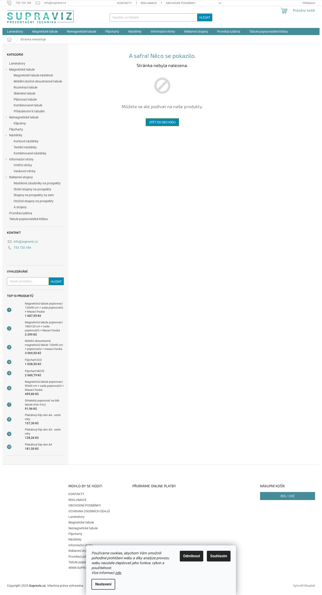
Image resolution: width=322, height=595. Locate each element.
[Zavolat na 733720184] (21, 2)
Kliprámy (20, 123)
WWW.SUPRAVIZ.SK (82, 568)
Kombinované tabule (28, 105)
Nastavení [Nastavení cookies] (103, 584)
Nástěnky (13, 135)
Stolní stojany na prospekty (32, 189)
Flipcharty (16, 129)
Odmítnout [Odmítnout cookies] (191, 556)
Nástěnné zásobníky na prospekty (37, 183)
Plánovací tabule (25, 99)
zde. (118, 573)
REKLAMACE (149, 3)
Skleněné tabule (24, 93)
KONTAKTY (124, 3)
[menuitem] (15, 31)
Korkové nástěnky (26, 141)
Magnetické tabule (20, 70)
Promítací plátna (21, 213)
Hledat (204, 17)
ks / (287, 496)
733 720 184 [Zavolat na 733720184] (22, 247)
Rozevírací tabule (25, 87)
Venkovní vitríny (25, 171)
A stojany (20, 207)
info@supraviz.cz (26, 241)
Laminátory (17, 63)
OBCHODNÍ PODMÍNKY (181, 3)
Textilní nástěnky (25, 147)
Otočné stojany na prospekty (33, 201)
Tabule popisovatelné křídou (29, 219)
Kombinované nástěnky (30, 153)
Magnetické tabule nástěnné (33, 75)
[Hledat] (161, 17)
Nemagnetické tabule (21, 118)
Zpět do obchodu (162, 122)
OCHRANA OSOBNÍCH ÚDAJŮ (89, 511)
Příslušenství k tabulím (29, 111)
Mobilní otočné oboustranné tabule (38, 81)
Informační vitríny (19, 160)
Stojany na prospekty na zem (34, 195)
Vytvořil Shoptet (304, 585)
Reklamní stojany (19, 177)
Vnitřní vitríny (23, 165)
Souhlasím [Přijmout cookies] (218, 556)
